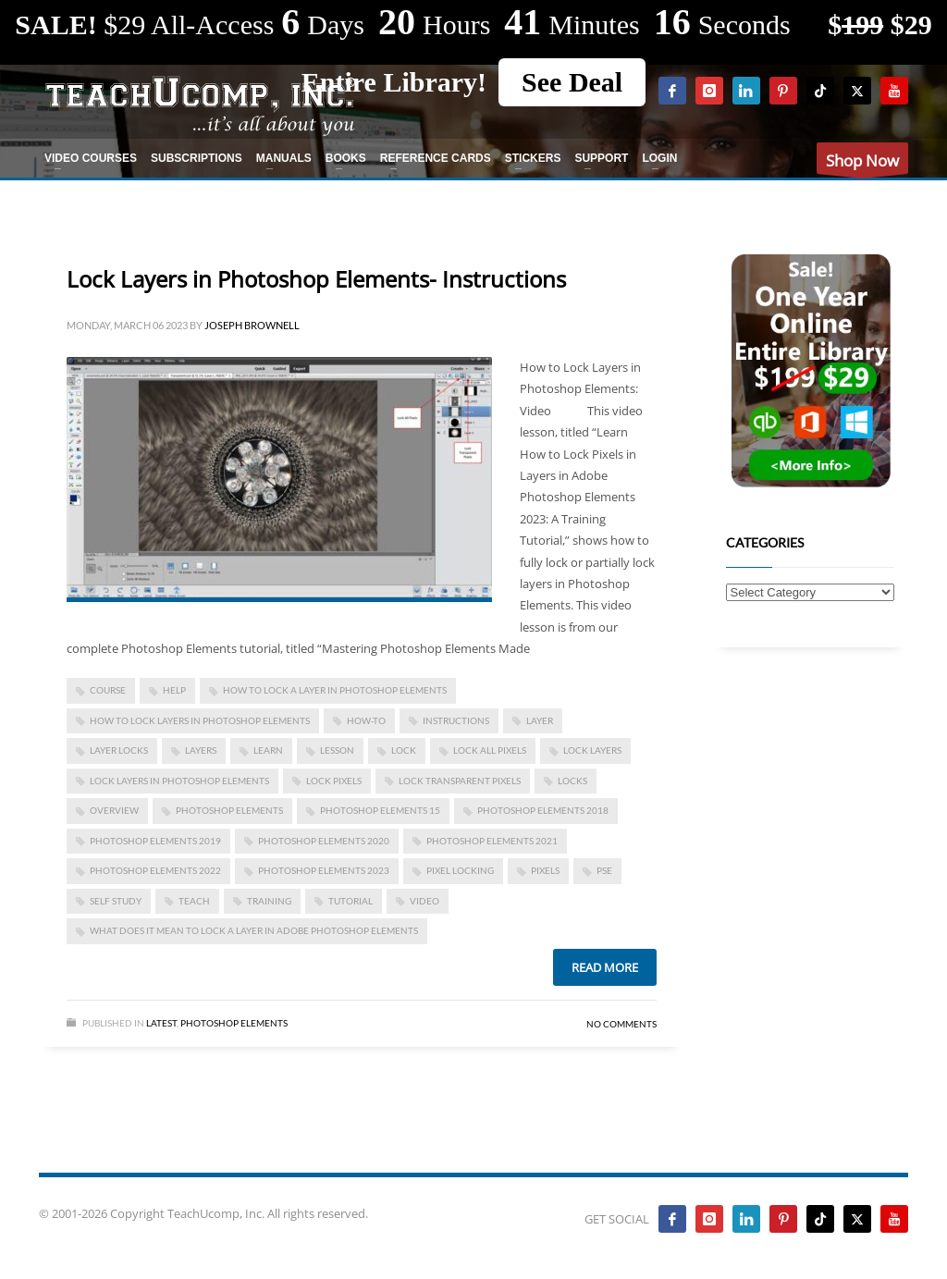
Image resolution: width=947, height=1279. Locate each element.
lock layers (592, 750)
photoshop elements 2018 (543, 810)
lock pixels (334, 780)
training (269, 900)
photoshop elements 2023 (323, 870)
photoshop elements (229, 810)
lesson (337, 750)
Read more (605, 967)
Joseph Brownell (252, 325)
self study (115, 900)
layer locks (119, 750)
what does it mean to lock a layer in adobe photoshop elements (254, 930)
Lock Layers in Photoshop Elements (179, 780)
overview (114, 810)
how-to (366, 720)
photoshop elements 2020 (323, 840)
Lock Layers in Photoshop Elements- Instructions (316, 279)
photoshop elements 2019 (155, 840)
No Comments (621, 1023)
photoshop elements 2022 (155, 870)
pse (604, 870)
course (108, 689)
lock (403, 750)
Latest (161, 1022)
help (174, 689)
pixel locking (460, 870)
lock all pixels (489, 750)
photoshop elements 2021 (492, 840)
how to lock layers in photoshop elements (200, 720)
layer (539, 720)
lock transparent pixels (460, 780)
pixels (545, 870)
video (424, 900)
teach (194, 900)
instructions (456, 720)
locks (572, 780)
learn (268, 750)
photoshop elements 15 (380, 810)
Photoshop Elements (234, 1022)
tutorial (350, 900)
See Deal (572, 82)
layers (200, 750)
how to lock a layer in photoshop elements (335, 689)
